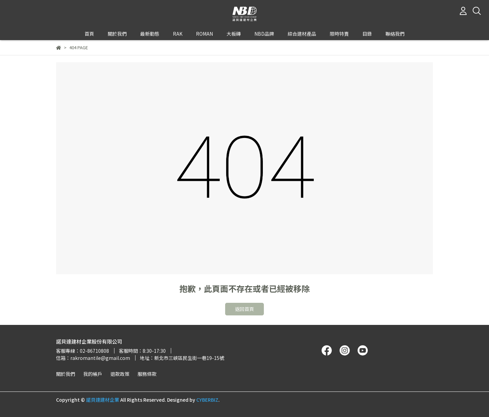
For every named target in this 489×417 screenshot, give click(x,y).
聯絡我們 (394, 33)
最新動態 (149, 33)
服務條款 (147, 373)
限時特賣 (339, 33)
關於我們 (65, 373)
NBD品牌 (264, 33)
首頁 (89, 33)
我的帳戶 (92, 373)
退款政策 (119, 373)
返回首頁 (244, 309)
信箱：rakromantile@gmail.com (93, 357)
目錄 (367, 33)
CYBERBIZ (207, 399)
